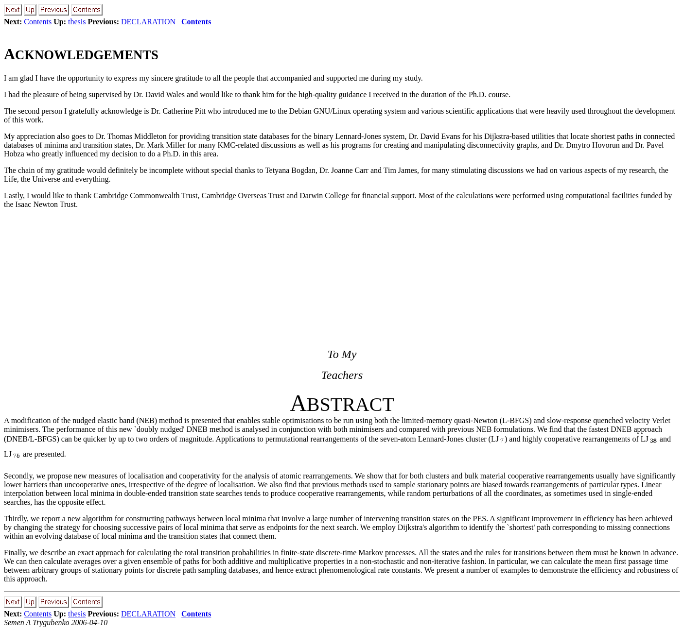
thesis (77, 21)
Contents (38, 21)
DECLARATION (148, 21)
